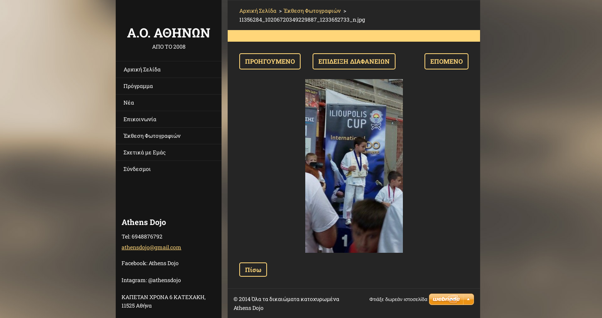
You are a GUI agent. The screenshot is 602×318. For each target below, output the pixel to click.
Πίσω (253, 270)
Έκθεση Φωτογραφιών (152, 135)
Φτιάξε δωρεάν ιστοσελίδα (398, 299)
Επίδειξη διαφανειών (354, 61)
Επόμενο (446, 61)
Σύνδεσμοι (137, 169)
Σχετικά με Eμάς (144, 152)
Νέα (128, 102)
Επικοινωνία (139, 119)
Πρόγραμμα (138, 86)
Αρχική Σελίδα (142, 69)
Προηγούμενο (270, 61)
